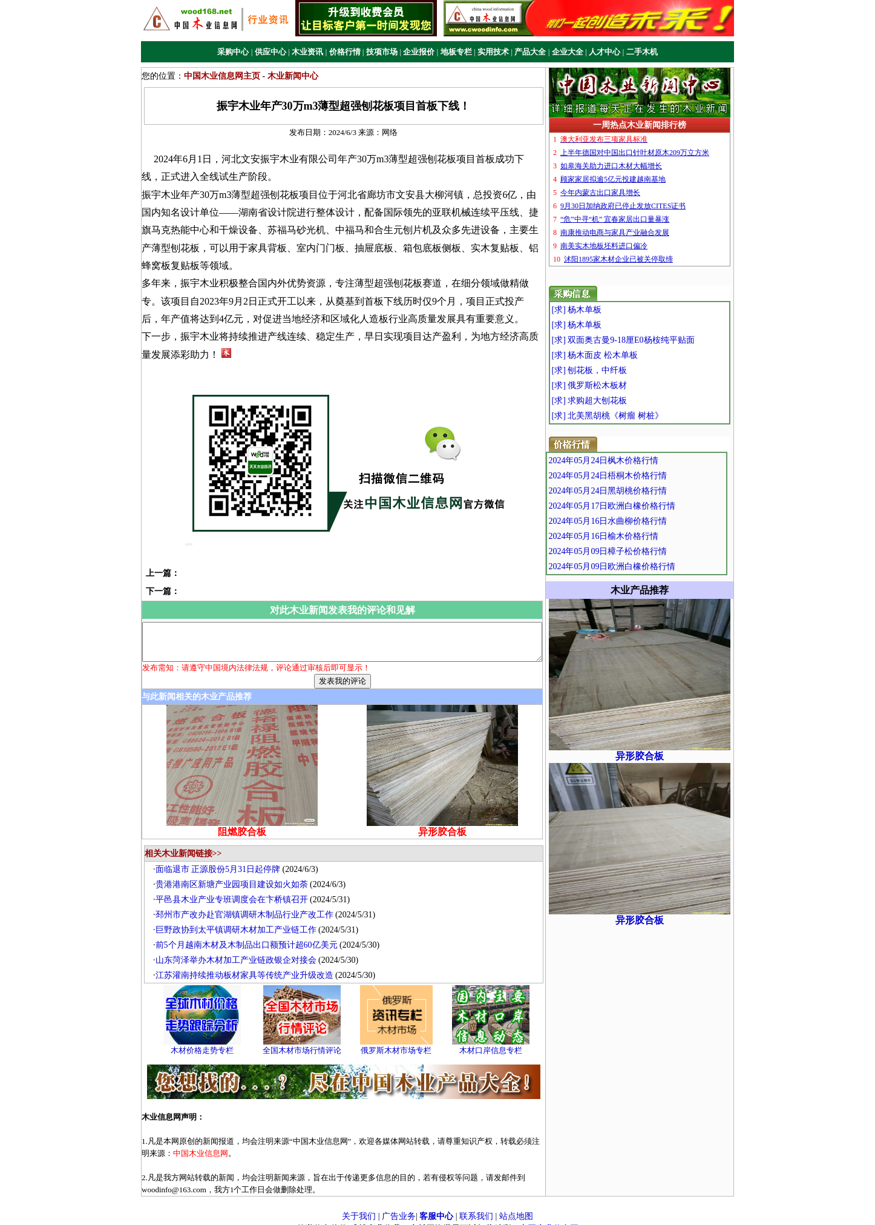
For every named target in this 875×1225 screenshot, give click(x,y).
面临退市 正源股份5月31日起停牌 (221, 858)
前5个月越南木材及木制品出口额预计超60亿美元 (250, 934)
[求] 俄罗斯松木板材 (612, 385)
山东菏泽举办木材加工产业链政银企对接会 (239, 949)
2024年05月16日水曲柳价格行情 (633, 521)
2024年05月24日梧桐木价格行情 (633, 475)
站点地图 (516, 1205)
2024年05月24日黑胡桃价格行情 (633, 490)
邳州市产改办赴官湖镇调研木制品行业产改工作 (247, 904)
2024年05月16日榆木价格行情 (629, 536)
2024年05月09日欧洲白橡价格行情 (637, 566)
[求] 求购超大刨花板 (612, 400)
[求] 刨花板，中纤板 (612, 370)
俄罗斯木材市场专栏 (399, 1040)
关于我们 (359, 1205)
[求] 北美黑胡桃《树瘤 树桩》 (630, 415)
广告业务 (399, 1205)
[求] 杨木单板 (599, 309)
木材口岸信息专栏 (493, 1040)
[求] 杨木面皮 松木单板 (617, 355)
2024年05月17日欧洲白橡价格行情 (637, 505)
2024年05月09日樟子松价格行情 (633, 551)
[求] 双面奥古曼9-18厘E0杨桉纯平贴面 (645, 340)
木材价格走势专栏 (205, 1040)
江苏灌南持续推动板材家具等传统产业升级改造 (247, 964)
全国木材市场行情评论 (305, 1040)
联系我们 (476, 1205)
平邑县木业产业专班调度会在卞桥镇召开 (235, 889)
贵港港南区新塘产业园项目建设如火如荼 (235, 874)
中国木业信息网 (548, 1218)
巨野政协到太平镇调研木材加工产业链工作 (239, 919)
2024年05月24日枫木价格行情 (629, 460)
